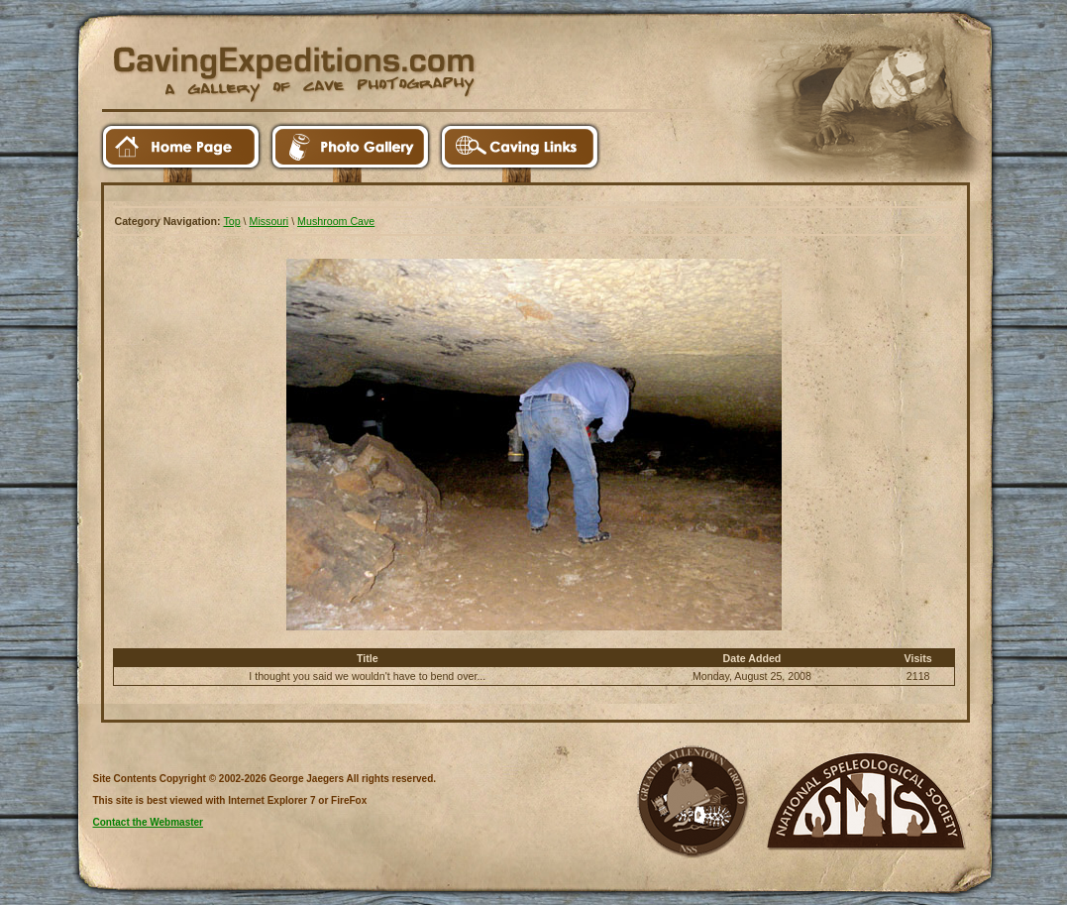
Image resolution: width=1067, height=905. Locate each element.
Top (231, 221)
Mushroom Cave (335, 221)
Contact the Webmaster (148, 822)
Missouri (269, 221)
